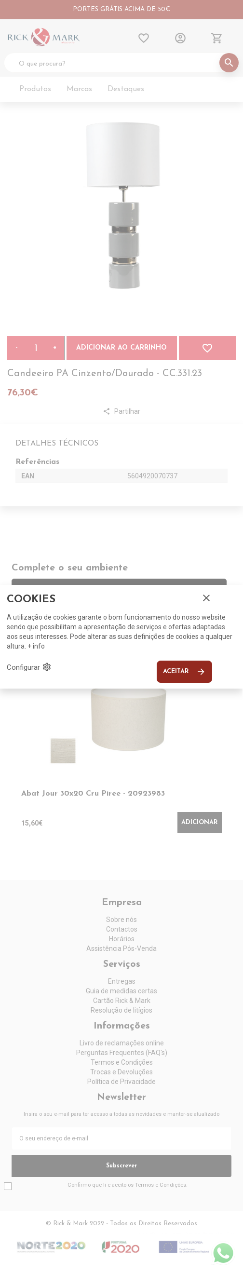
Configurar (29, 667)
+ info (36, 646)
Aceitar (184, 671)
